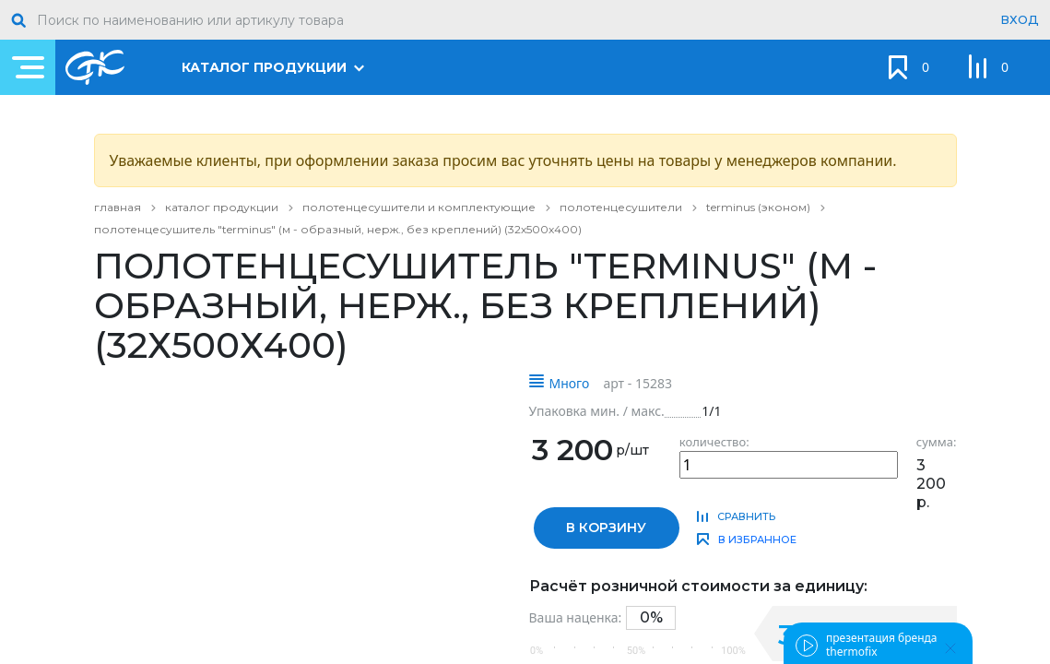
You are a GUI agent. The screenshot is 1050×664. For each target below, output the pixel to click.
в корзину (606, 527)
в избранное (757, 539)
